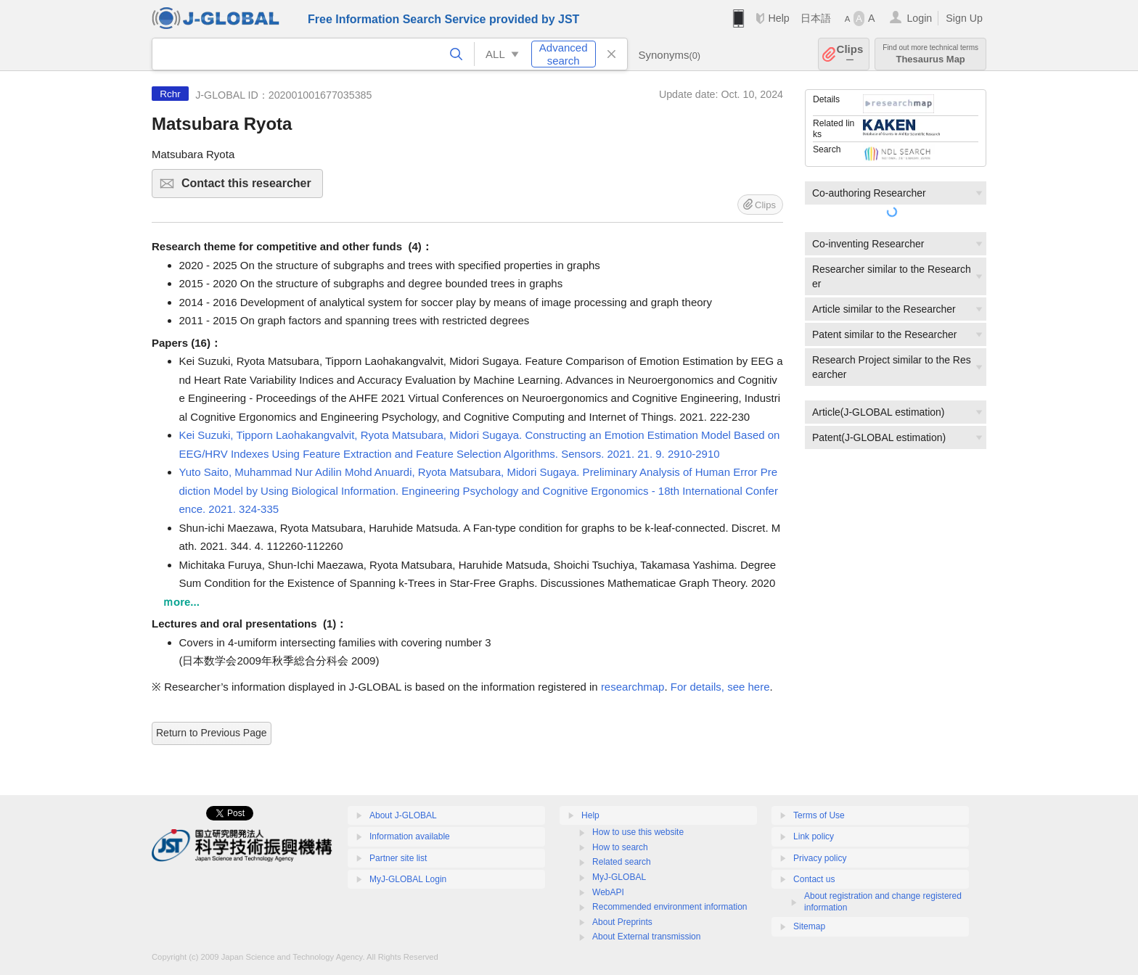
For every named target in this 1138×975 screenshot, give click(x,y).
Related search (621, 862)
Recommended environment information (669, 907)
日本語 (816, 18)
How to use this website (638, 832)
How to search (620, 847)
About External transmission (646, 936)
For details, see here (720, 686)
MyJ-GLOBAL (619, 877)
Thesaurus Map (930, 54)
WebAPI (608, 892)
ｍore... (181, 602)
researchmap (633, 686)
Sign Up (964, 18)
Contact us (814, 879)
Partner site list (398, 858)
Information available (409, 836)
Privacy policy (819, 858)
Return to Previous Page (211, 733)
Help (778, 18)
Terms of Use (819, 815)
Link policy (813, 836)
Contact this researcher (250, 187)
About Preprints (622, 922)
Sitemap (809, 926)
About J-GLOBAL (403, 815)
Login (919, 18)
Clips (850, 54)
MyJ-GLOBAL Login (407, 879)
